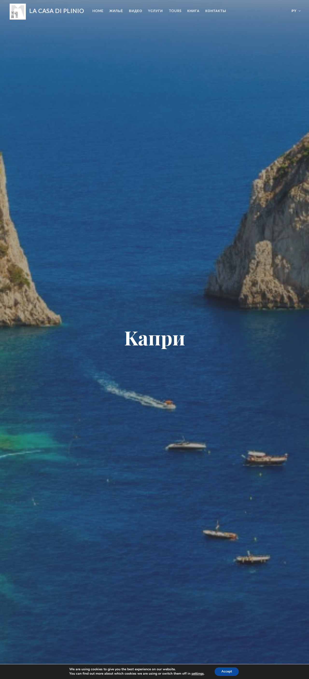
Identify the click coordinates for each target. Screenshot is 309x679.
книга (193, 11)
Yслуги (155, 11)
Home (98, 11)
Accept (226, 671)
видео (135, 11)
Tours (175, 11)
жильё (116, 11)
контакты (215, 11)
